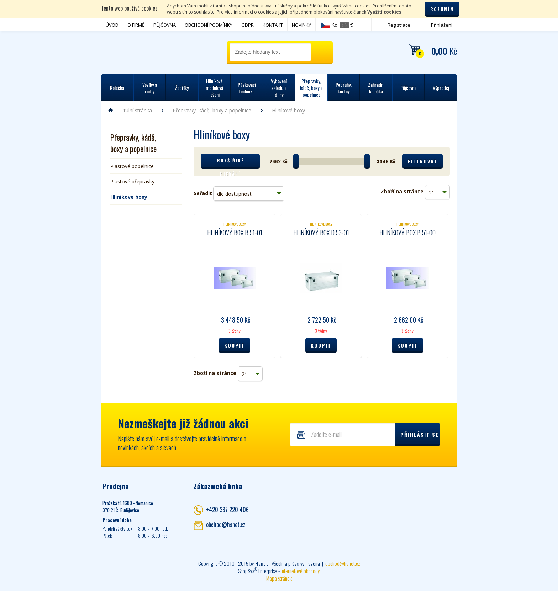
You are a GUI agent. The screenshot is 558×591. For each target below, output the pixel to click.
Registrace (399, 25)
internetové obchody (300, 571)
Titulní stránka (136, 110)
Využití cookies (384, 12)
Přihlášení (441, 25)
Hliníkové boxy (128, 196)
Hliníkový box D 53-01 (321, 232)
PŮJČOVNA (164, 25)
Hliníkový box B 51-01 (234, 232)
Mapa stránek (279, 578)
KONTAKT (273, 25)
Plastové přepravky (132, 181)
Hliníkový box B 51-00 (407, 232)
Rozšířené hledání (230, 163)
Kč (329, 25)
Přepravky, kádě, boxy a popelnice (212, 110)
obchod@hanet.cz (225, 524)
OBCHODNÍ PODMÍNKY (208, 25)
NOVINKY (301, 25)
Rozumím (442, 9)
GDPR (247, 25)
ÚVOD (112, 25)
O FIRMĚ (135, 25)
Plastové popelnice (132, 166)
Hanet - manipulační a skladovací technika (130, 51)
